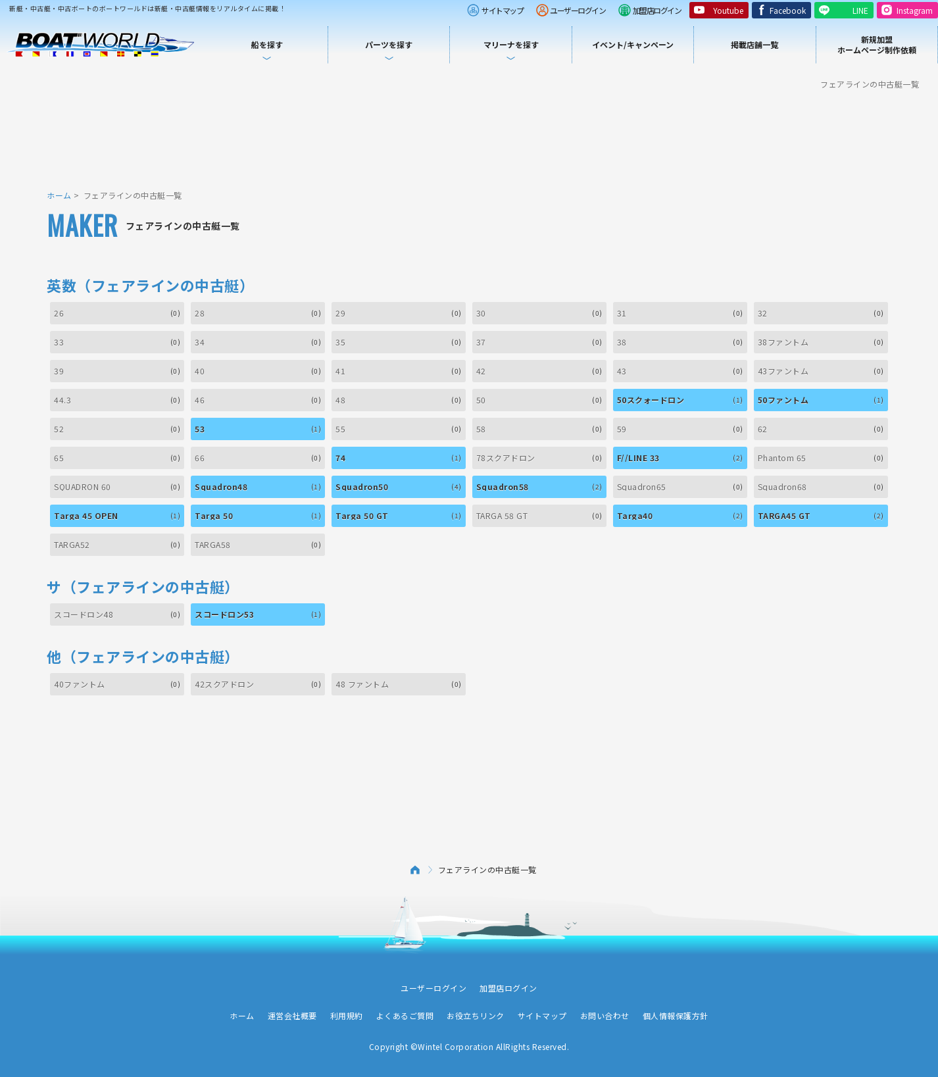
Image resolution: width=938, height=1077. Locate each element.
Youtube (728, 10)
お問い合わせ (604, 1015)
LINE (860, 10)
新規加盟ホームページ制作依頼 (876, 44)
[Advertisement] (469, 138)
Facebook (788, 10)
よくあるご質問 (405, 1015)
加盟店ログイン (657, 10)
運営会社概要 (292, 1015)
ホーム (59, 195)
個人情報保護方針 (675, 1015)
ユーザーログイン (577, 10)
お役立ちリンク (476, 1015)
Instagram (915, 10)
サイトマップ (502, 10)
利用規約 (346, 1015)
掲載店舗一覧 (754, 44)
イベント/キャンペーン (633, 44)
